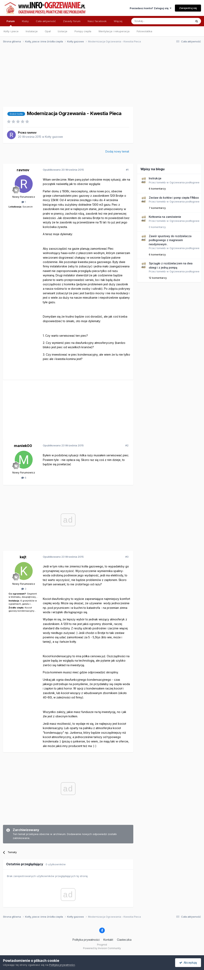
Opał (48, 31)
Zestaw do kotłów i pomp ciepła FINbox (174, 197)
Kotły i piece (11, 31)
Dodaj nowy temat (117, 151)
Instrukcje (155, 178)
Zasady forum (71, 21)
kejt (23, 557)
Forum (11, 23)
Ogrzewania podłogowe (184, 182)
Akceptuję (188, 962)
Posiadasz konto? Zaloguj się (150, 8)
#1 (127, 169)
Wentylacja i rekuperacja (113, 31)
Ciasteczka (124, 939)
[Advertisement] (100, 77)
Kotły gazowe (54, 136)
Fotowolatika (144, 31)
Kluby (25, 21)
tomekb (161, 182)
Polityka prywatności (86, 939)
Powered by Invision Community (102, 948)
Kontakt (108, 939)
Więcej (118, 21)
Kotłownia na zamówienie (165, 216)
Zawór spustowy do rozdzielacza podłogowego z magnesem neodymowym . (170, 240)
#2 (126, 445)
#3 (126, 556)
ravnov (31, 132)
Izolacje (62, 31)
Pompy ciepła (83, 31)
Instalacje (32, 31)
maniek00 (23, 446)
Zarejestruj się (188, 8)
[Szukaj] (152, 21)
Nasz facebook (97, 21)
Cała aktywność (46, 21)
